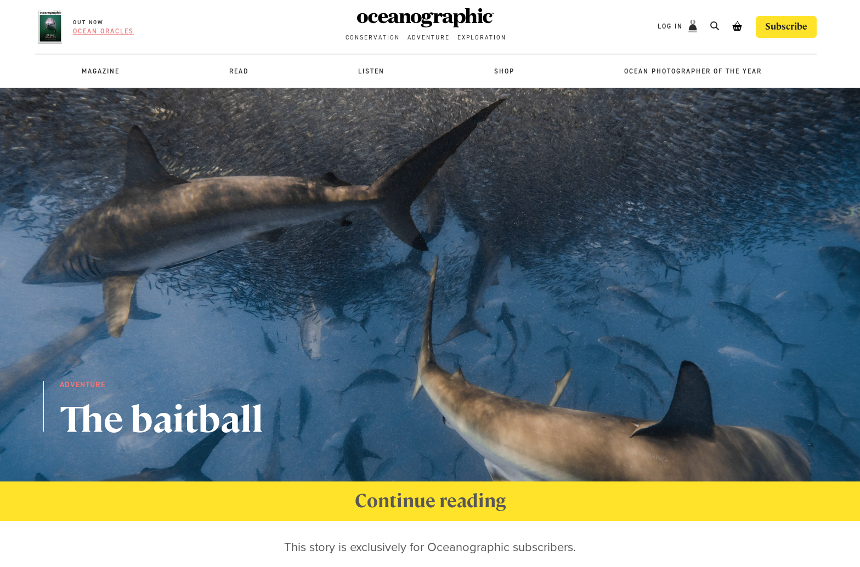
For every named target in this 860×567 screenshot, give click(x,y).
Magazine (101, 71)
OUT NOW (88, 22)
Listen (371, 71)
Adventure (429, 37)
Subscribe (786, 26)
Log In (672, 26)
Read (238, 71)
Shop (504, 71)
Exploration (481, 37)
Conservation (373, 37)
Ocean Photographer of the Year (693, 71)
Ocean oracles (103, 31)
